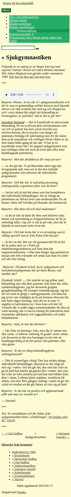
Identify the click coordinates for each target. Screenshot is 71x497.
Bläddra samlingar (20, 23)
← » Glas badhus (12, 433)
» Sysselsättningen (23, 475)
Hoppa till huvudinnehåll (18, 3)
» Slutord (17, 479)
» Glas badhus (20, 462)
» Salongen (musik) (24, 469)
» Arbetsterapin (21, 472)
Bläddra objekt (18, 20)
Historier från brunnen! (17, 444)
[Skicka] (37, 48)
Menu (6, 10)
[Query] (18, 48)
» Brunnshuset (21, 455)
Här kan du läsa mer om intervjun (29, 76)
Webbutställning (26, 30)
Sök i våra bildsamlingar (24, 17)
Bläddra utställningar (22, 27)
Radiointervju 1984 (24, 452)
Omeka (21, 492)
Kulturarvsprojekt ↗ (21, 34)
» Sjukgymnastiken (23, 465)
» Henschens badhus (24, 458)
